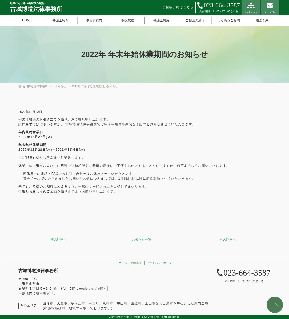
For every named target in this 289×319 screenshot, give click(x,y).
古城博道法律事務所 (38, 270)
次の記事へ (228, 239)
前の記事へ (59, 239)
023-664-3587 (222, 5)
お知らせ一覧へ (143, 239)
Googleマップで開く (92, 288)
